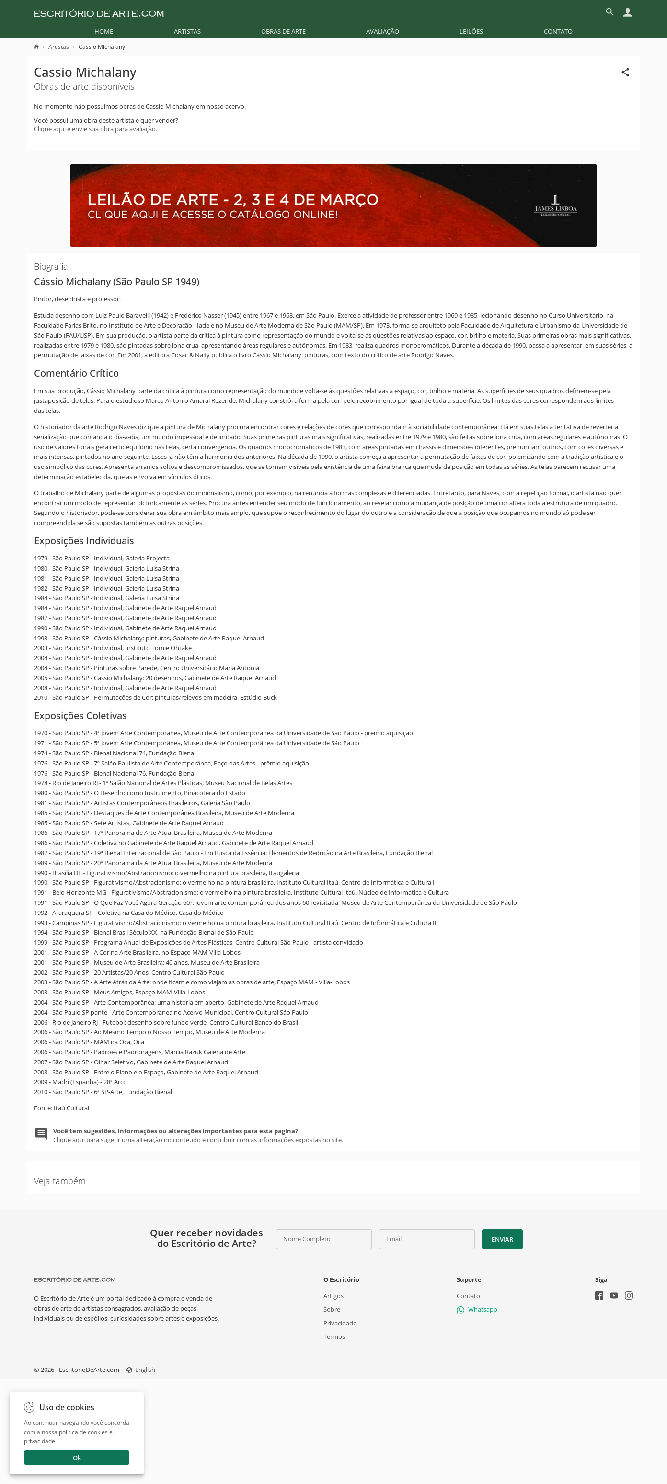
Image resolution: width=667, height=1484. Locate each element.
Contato (558, 31)
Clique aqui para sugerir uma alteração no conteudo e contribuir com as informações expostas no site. (198, 1135)
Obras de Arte (283, 31)
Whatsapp (477, 1309)
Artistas (187, 31)
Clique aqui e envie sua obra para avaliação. (95, 129)
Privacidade (339, 1323)
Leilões (471, 31)
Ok (77, 1457)
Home (103, 31)
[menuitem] (103, 31)
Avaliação (382, 31)
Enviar (502, 1239)
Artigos (333, 1296)
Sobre (331, 1309)
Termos (334, 1336)
